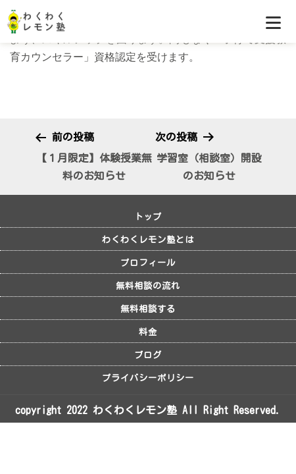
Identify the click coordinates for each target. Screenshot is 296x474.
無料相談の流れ (148, 285)
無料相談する (148, 308)
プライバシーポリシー (148, 377)
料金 (148, 331)
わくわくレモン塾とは (148, 239)
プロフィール (148, 262)
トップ (148, 216)
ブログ (148, 354)
